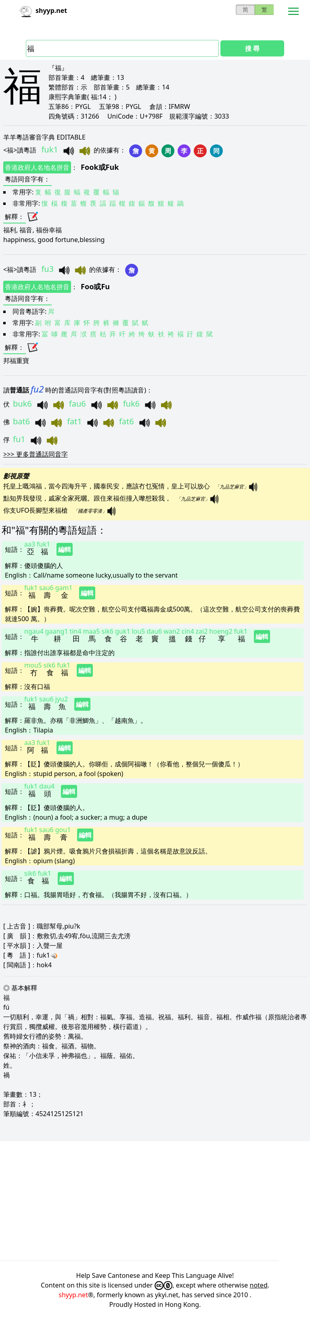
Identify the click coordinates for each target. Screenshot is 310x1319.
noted (259, 1285)
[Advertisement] (155, 1200)
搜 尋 (252, 48)
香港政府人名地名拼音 (37, 167)
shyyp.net (73, 1294)
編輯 (64, 549)
